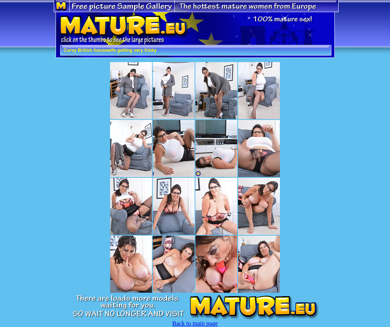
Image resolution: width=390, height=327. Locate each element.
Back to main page (195, 323)
